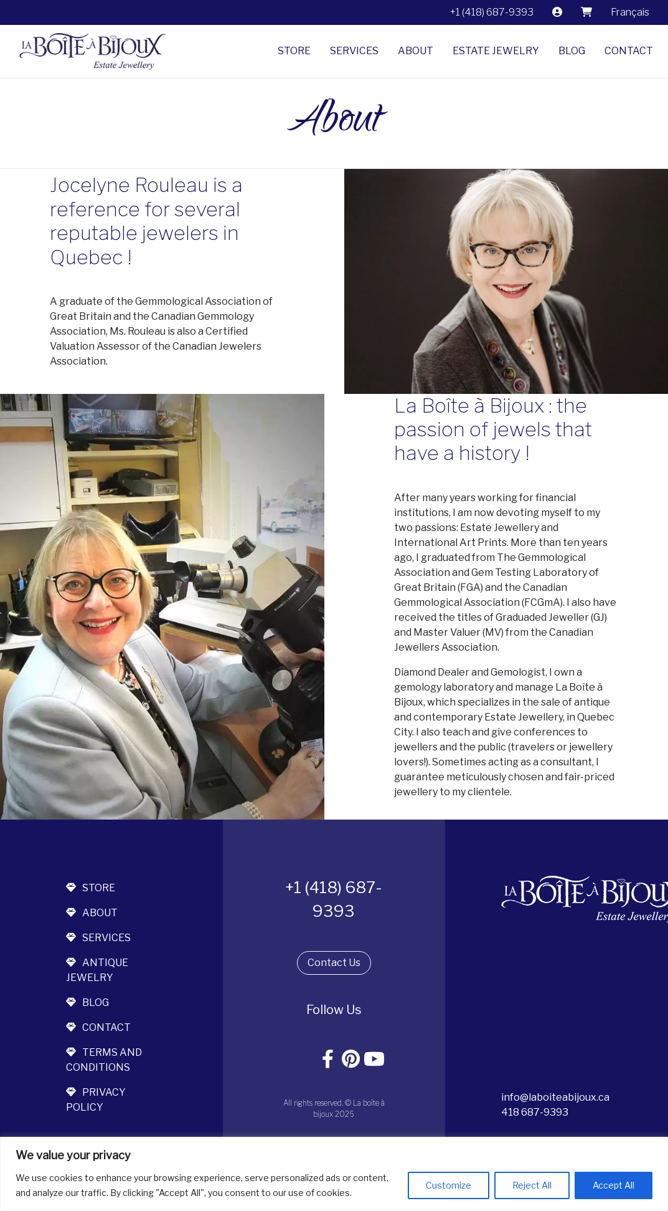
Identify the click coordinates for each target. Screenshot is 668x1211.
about (92, 913)
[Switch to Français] (630, 12)
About (415, 51)
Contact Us (334, 963)
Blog (571, 51)
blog (87, 1002)
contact (98, 1027)
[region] (334, 1174)
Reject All (532, 1185)
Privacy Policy (96, 1099)
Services (354, 51)
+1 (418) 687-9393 (492, 12)
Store (294, 51)
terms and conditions (104, 1059)
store (90, 888)
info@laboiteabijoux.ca (555, 1097)
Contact (628, 51)
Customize (448, 1185)
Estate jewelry (496, 51)
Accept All (613, 1185)
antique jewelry (97, 970)
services (98, 938)
